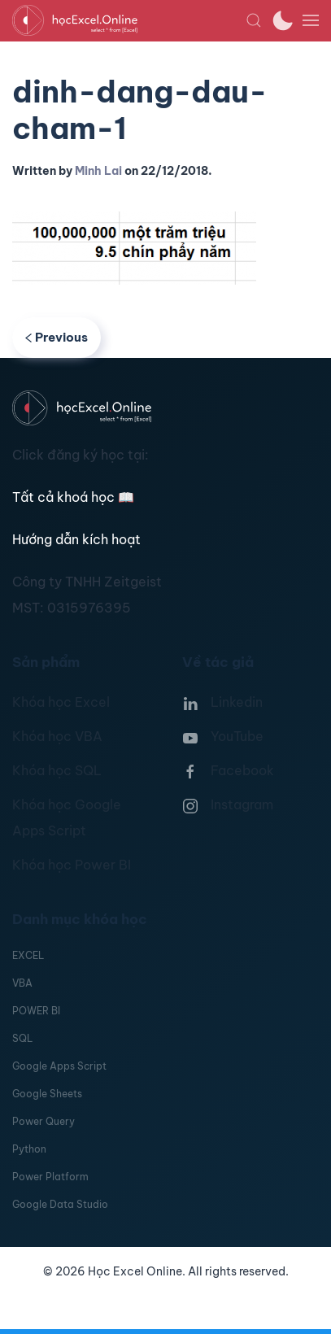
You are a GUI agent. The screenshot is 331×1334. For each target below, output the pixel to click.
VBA (22, 983)
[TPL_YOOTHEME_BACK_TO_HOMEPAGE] (129, 20)
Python (29, 1149)
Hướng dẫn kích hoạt (76, 539)
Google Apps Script (59, 1066)
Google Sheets (47, 1094)
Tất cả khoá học (73, 497)
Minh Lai (98, 170)
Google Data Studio (60, 1204)
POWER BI (36, 1011)
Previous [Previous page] (56, 337)
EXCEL (28, 955)
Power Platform (50, 1177)
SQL (22, 1038)
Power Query (43, 1121)
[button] (254, 20)
